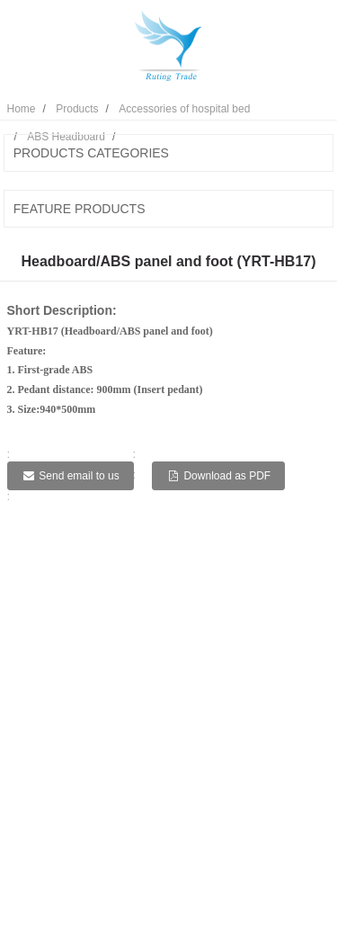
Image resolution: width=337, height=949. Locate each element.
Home (21, 109)
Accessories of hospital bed (184, 109)
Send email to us (79, 476)
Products (77, 109)
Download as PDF (226, 476)
